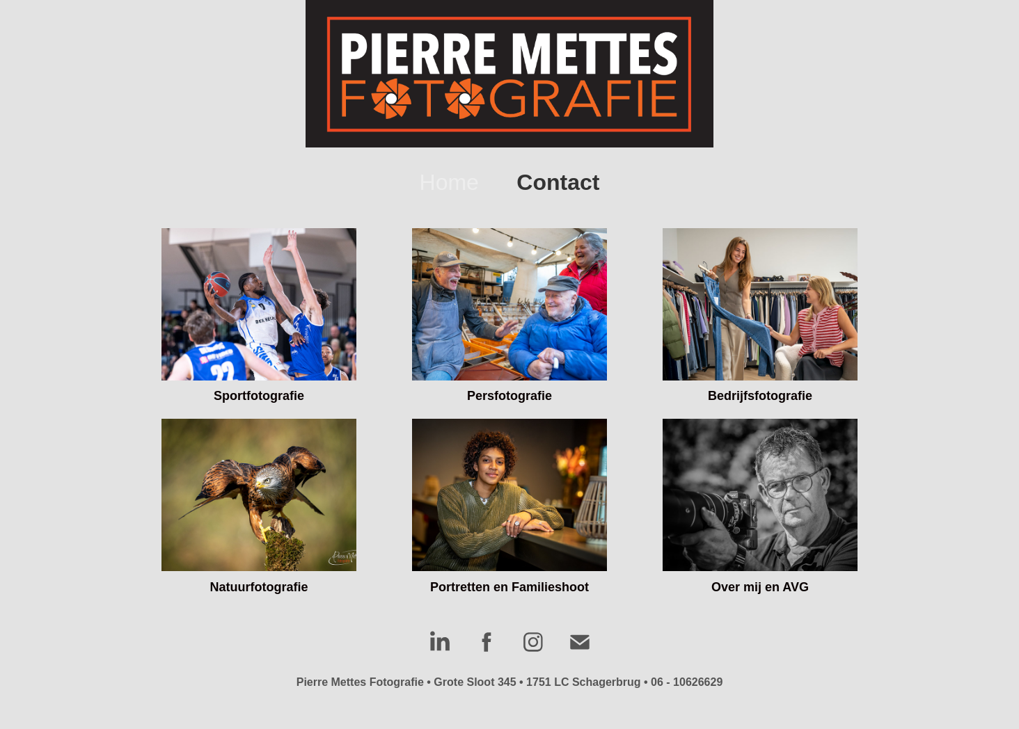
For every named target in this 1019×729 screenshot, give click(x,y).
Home (449, 182)
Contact (557, 182)
